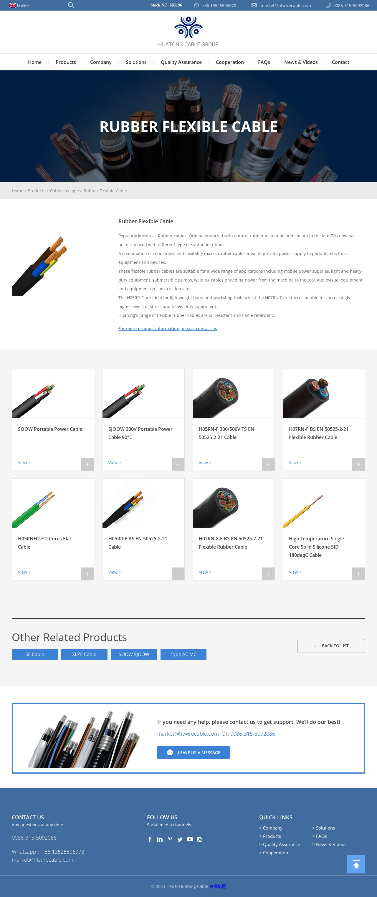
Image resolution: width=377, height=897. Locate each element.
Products (66, 62)
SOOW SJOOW (134, 654)
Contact (340, 62)
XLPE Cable (85, 654)
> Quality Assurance (279, 844)
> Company (270, 828)
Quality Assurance (181, 62)
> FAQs (319, 836)
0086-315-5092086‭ (252, 733)
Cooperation (230, 62)
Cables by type (64, 190)
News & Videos (301, 62)
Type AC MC (184, 654)
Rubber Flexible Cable (105, 190)
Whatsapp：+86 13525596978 (48, 851)
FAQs (264, 62)
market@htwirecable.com (188, 733)
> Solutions (323, 828)
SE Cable (35, 654)
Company (101, 62)
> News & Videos (329, 844)
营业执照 (217, 886)
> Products (270, 836)
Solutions (136, 62)
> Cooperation (273, 852)
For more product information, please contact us (167, 328)
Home (35, 62)
